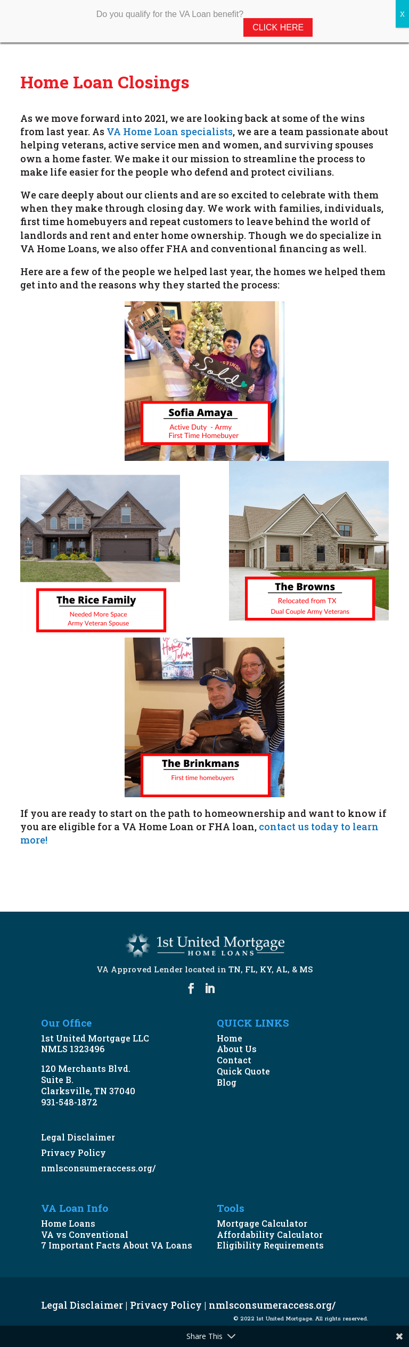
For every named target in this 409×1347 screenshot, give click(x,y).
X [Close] (402, 14)
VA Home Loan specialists (170, 131)
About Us (237, 1048)
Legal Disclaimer (78, 1137)
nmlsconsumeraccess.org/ (98, 1168)
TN (234, 969)
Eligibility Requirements (270, 1245)
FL (250, 969)
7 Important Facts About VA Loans (116, 1245)
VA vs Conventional (84, 1234)
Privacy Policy (73, 1152)
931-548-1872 (69, 1102)
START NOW (65, 872)
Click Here (278, 27)
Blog (226, 1082)
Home (229, 1038)
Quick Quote (243, 1071)
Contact (234, 1059)
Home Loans (68, 1223)
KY (266, 969)
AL (282, 969)
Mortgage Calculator (262, 1223)
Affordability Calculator (270, 1234)
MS (306, 969)
